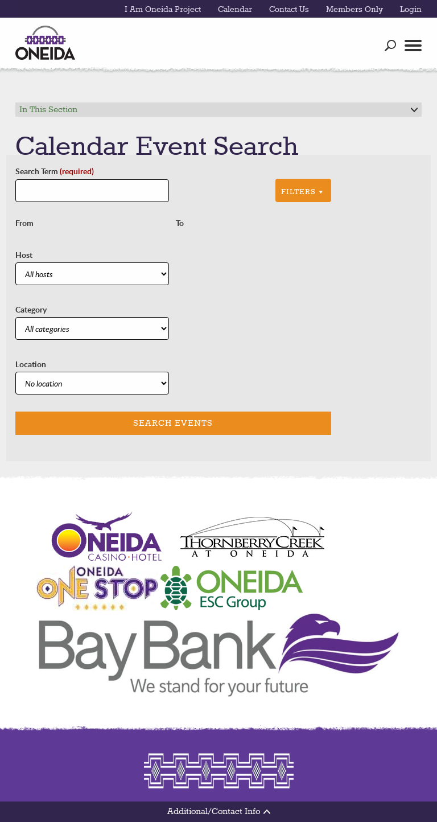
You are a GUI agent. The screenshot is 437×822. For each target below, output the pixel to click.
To (180, 222)
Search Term (54, 171)
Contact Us (289, 10)
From (24, 222)
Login (411, 10)
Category (31, 309)
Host (23, 254)
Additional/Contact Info (218, 812)
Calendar (235, 10)
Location (30, 364)
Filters (303, 191)
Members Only (354, 10)
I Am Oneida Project (163, 10)
